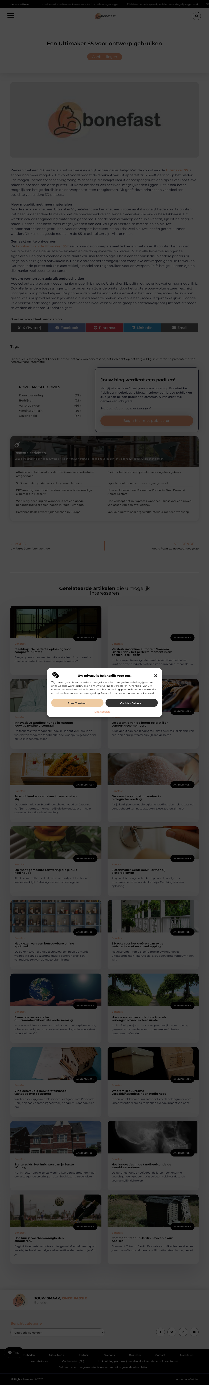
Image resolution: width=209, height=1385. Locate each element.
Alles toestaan (77, 703)
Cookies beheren (131, 703)
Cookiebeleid (102, 711)
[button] (156, 676)
